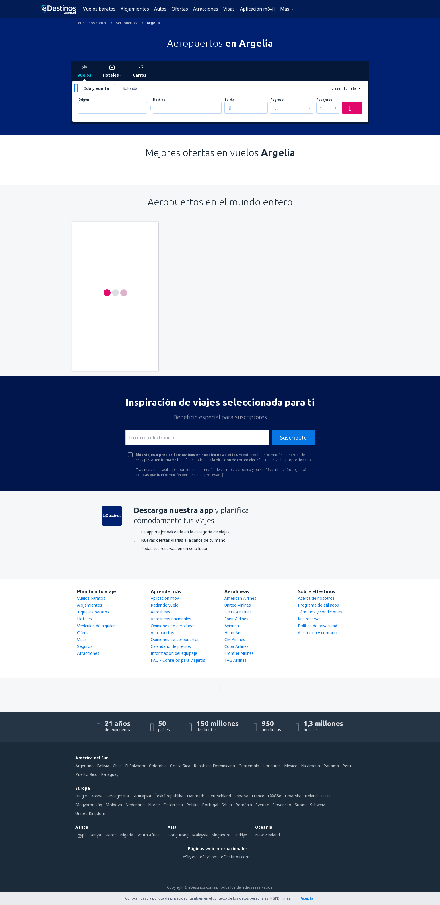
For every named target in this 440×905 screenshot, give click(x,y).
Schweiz (317, 804)
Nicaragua (310, 765)
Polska (192, 804)
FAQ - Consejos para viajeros (178, 660)
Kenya (95, 835)
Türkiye (240, 835)
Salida (229, 100)
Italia (326, 796)
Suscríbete (293, 437)
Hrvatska (293, 796)
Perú (346, 765)
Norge (154, 804)
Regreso (277, 100)
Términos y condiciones (320, 612)
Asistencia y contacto (318, 632)
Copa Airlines (236, 646)
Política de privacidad (317, 625)
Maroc (110, 835)
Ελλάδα (274, 796)
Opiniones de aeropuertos (175, 639)
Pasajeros (324, 100)
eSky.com (209, 856)
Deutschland (219, 796)
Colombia (158, 765)
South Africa (148, 835)
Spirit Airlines (236, 619)
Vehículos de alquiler (96, 625)
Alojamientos (135, 9)
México (291, 765)
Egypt (80, 835)
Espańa (241, 796)
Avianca (231, 625)
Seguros (84, 646)
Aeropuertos (162, 632)
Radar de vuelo (165, 605)
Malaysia (200, 835)
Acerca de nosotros (316, 598)
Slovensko (281, 804)
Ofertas (180, 9)
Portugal (210, 804)
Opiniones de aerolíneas (173, 625)
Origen (83, 100)
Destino (159, 100)
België (81, 796)
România (243, 804)
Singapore (221, 835)
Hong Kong (178, 835)
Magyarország (88, 804)
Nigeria (126, 835)
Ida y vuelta (96, 88)
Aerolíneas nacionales (171, 619)
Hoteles (84, 619)
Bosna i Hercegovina (109, 796)
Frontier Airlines (239, 653)
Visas (229, 9)
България (141, 796)
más (286, 898)
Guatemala (249, 765)
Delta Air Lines (238, 612)
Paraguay (110, 774)
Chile (117, 765)
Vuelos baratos (99, 9)
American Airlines (240, 598)
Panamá (331, 765)
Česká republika (168, 796)
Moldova (114, 804)
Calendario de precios (171, 646)
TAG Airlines (235, 660)
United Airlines (237, 605)
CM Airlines (234, 639)
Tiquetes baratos (93, 612)
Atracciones (205, 9)
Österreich (173, 804)
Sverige (262, 804)
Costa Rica (180, 765)
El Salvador (135, 765)
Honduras (272, 765)
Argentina (84, 765)
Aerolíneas (160, 612)
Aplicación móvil (257, 9)
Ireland (311, 796)
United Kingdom (90, 813)
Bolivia (103, 765)
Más (284, 9)
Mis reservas (309, 619)
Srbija (227, 804)
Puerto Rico (86, 774)
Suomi (301, 804)
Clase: (336, 88)
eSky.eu (190, 856)
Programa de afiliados (318, 605)
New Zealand (267, 835)
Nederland (135, 804)
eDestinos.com (235, 856)
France (258, 796)
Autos (160, 9)
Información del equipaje (174, 653)
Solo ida (130, 88)
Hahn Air (232, 632)
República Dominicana (214, 765)
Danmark (195, 796)
